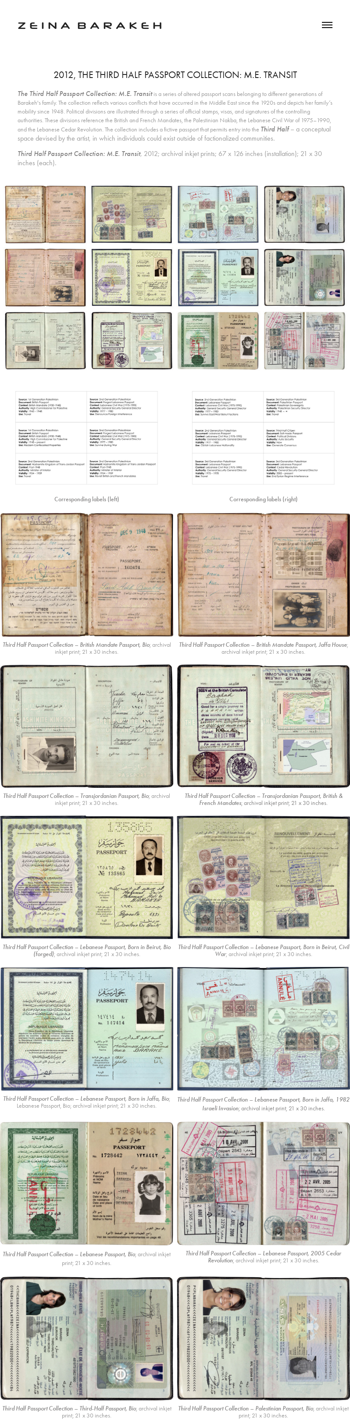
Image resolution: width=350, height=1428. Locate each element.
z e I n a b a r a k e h (90, 24)
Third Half (275, 129)
